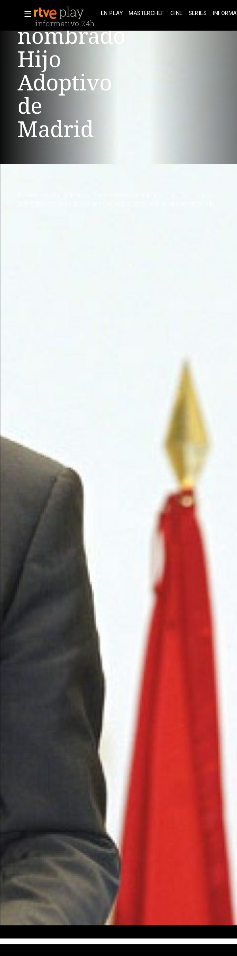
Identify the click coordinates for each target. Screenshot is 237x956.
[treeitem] (112, 13)
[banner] (66, 13)
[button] (26, 14)
